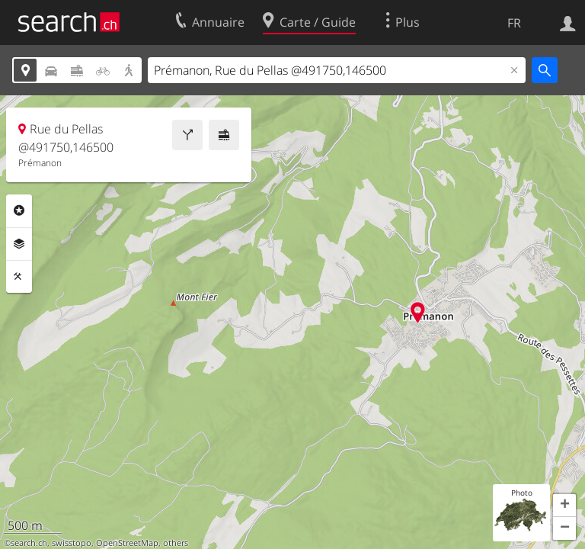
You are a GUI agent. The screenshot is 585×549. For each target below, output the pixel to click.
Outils (19, 277)
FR (514, 22)
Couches (19, 244)
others (175, 543)
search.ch (29, 543)
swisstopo (71, 543)
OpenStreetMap (127, 543)
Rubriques (19, 210)
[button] (564, 505)
